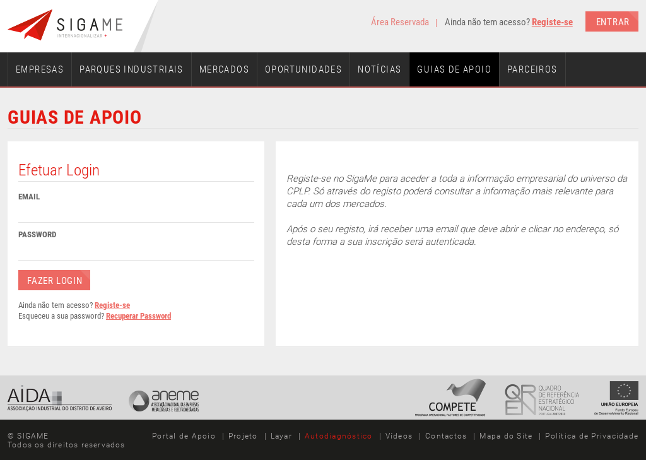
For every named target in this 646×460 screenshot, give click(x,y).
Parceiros (532, 69)
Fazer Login (55, 280)
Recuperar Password (138, 316)
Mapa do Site (505, 436)
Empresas (40, 69)
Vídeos (399, 436)
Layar (281, 436)
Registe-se (552, 22)
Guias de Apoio (454, 69)
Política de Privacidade (591, 436)
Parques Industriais (131, 69)
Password (37, 234)
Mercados (224, 69)
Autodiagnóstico (339, 436)
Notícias (379, 69)
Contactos (446, 436)
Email (29, 196)
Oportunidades (303, 69)
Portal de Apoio (184, 436)
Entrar (613, 22)
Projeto (243, 436)
